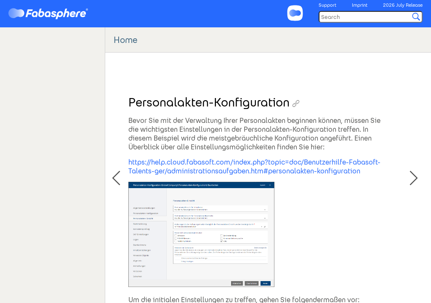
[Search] (371, 17)
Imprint (359, 5)
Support (327, 5)
